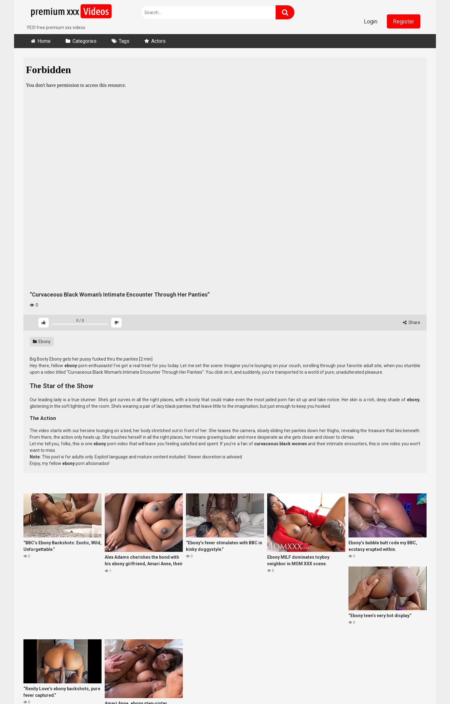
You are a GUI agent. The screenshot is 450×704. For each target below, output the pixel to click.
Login (371, 21)
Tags (124, 41)
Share (411, 322)
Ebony (42, 341)
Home (44, 41)
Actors (158, 41)
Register (403, 21)
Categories (84, 41)
